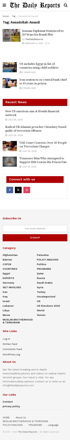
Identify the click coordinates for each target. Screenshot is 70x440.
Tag (13, 16)
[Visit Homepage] (35, 5)
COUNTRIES (10, 268)
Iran (5, 291)
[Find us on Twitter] (18, 190)
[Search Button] (65, 5)
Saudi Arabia (44, 282)
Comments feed (12, 349)
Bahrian (7, 259)
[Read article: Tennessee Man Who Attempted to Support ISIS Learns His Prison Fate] (10, 162)
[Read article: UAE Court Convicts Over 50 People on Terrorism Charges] (10, 146)
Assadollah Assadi (28, 16)
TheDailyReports (34, 39)
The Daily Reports (27, 432)
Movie (6, 315)
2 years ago (27, 72)
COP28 (7, 264)
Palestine (43, 255)
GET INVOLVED (12, 287)
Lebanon (8, 305)
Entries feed (10, 344)
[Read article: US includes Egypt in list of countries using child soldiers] (10, 67)
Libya (6, 310)
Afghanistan (10, 255)
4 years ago (27, 88)
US (38, 301)
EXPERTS (8, 278)
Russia (41, 278)
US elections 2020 (48, 305)
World (40, 310)
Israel (6, 301)
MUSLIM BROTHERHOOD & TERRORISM (18, 321)
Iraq (5, 296)
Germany (8, 282)
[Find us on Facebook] (9, 190)
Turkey (41, 291)
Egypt (6, 273)
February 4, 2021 (32, 43)
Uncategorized (46, 296)
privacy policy (11, 406)
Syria (40, 287)
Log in (6, 338)
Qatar (40, 273)
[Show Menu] (4, 5)
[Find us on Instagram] (26, 190)
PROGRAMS (44, 268)
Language (53, 425)
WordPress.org (11, 354)
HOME (6, 417)
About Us (21, 417)
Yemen (41, 315)
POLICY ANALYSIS (47, 259)
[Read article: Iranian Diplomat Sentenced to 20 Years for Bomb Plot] (11, 35)
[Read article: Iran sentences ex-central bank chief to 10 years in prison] (10, 83)
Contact (8, 401)
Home (6, 16)
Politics (41, 264)
